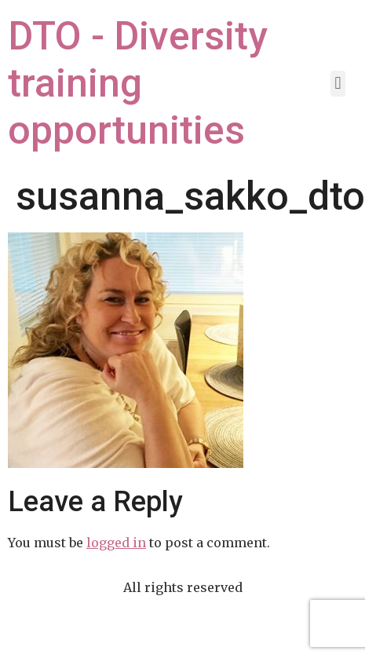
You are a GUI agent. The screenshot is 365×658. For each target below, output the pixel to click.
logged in (116, 542)
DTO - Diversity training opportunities (137, 83)
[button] (337, 84)
